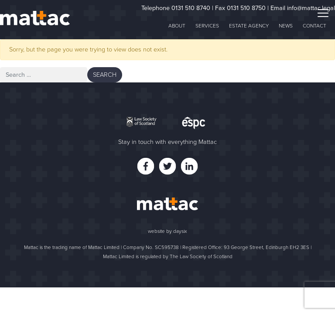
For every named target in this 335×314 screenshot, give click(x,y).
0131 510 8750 (246, 8)
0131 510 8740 (190, 8)
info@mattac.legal (311, 8)
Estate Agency (249, 26)
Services (207, 26)
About (176, 26)
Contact (314, 26)
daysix (180, 231)
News (286, 26)
